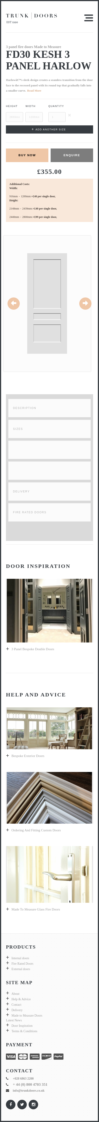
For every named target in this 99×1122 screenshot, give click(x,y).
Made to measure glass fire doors (35, 909)
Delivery (21, 491)
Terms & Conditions (24, 1031)
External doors (20, 969)
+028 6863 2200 (23, 1078)
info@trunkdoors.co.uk (29, 1090)
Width (30, 106)
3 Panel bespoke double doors (32, 649)
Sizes (18, 429)
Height (12, 106)
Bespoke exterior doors (27, 756)
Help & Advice (21, 999)
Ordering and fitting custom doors (36, 830)
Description (24, 408)
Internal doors (20, 958)
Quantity (56, 106)
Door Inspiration (21, 1025)
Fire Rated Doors (29, 512)
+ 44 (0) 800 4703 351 (30, 1084)
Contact (16, 1004)
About (15, 993)
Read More (34, 90)
